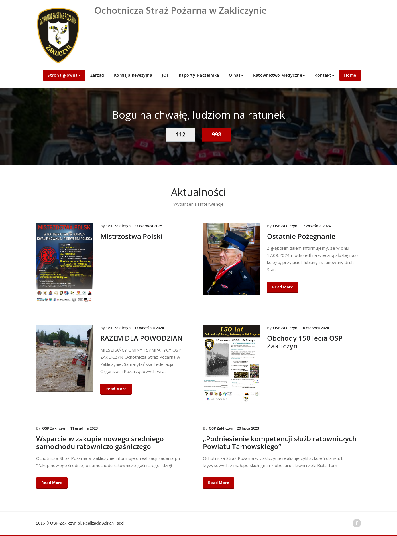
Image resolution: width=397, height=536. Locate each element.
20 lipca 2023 (248, 428)
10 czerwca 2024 (315, 327)
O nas (236, 75)
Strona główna (64, 75)
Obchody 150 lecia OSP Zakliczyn (305, 341)
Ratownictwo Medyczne (279, 75)
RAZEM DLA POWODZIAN (141, 338)
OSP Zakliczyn (118, 225)
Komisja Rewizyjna (133, 75)
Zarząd (97, 75)
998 (216, 134)
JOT (165, 75)
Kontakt (324, 75)
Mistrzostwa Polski (131, 236)
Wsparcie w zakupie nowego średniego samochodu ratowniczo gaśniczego (100, 442)
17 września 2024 (316, 225)
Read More (283, 286)
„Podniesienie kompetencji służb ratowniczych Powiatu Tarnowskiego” (280, 442)
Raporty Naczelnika (199, 75)
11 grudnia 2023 (84, 428)
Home (350, 75)
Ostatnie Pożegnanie (301, 236)
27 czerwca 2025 (148, 225)
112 (180, 134)
